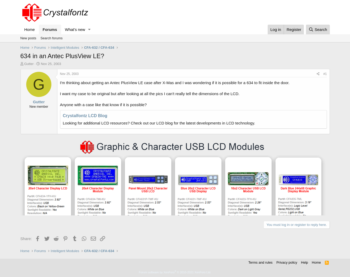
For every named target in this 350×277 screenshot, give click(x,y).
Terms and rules (260, 262)
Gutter (29, 64)
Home (29, 29)
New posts (28, 38)
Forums (50, 29)
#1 (325, 74)
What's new (75, 29)
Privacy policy (286, 262)
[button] (89, 29)
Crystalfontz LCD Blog (85, 115)
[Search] (318, 29)
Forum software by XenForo (175, 272)
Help (304, 262)
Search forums (51, 38)
